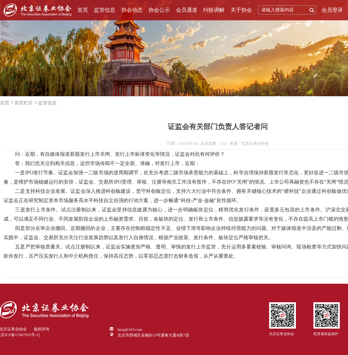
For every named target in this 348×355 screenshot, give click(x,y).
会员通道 (186, 10)
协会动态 (132, 10)
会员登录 (332, 10)
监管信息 (104, 10)
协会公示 (159, 10)
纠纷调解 (214, 10)
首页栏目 (23, 103)
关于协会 (241, 10)
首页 (82, 10)
